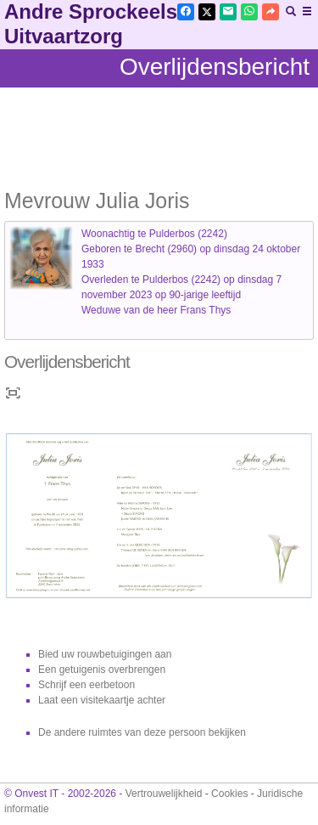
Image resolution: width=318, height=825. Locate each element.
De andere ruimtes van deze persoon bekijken (142, 732)
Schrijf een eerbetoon (86, 685)
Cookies (229, 794)
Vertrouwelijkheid (164, 794)
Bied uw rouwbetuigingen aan (104, 654)
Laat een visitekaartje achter (101, 700)
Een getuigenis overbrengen (101, 669)
